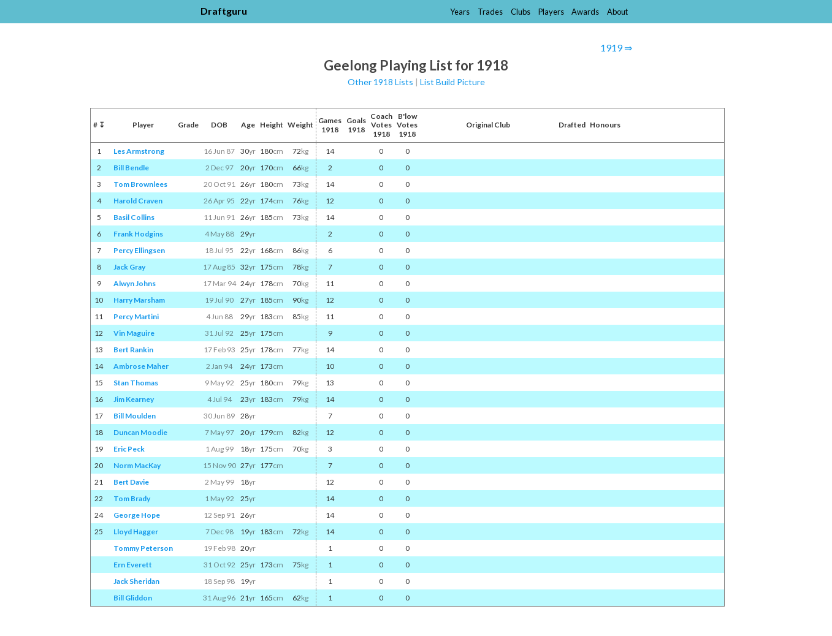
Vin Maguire (134, 333)
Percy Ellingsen (139, 250)
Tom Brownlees (140, 184)
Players (551, 12)
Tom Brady (131, 498)
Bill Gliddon (132, 597)
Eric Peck (129, 448)
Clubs (520, 12)
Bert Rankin (133, 349)
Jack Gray (129, 266)
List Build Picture (452, 82)
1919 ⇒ (616, 47)
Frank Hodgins (138, 233)
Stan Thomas (135, 382)
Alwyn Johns (134, 283)
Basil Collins (134, 217)
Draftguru (223, 11)
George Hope (136, 515)
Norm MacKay (137, 465)
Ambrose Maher (141, 366)
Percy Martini (136, 316)
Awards (585, 12)
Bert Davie (131, 481)
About (617, 12)
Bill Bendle (131, 167)
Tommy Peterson (143, 548)
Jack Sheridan (136, 581)
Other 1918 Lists (380, 82)
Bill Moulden (134, 415)
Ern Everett (132, 564)
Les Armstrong (138, 151)
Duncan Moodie (140, 432)
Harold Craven (137, 200)
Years (460, 12)
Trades (490, 12)
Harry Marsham (139, 300)
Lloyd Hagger (135, 531)
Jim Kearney (133, 399)
